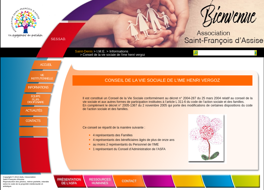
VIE (42, 77)
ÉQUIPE (36, 99)
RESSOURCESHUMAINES (100, 181)
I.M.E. (101, 51)
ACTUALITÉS (33, 110)
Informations (119, 51)
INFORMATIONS (38, 87)
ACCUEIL (46, 65)
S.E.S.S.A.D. (58, 39)
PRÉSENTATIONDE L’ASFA (69, 181)
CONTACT (129, 181)
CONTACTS (33, 121)
